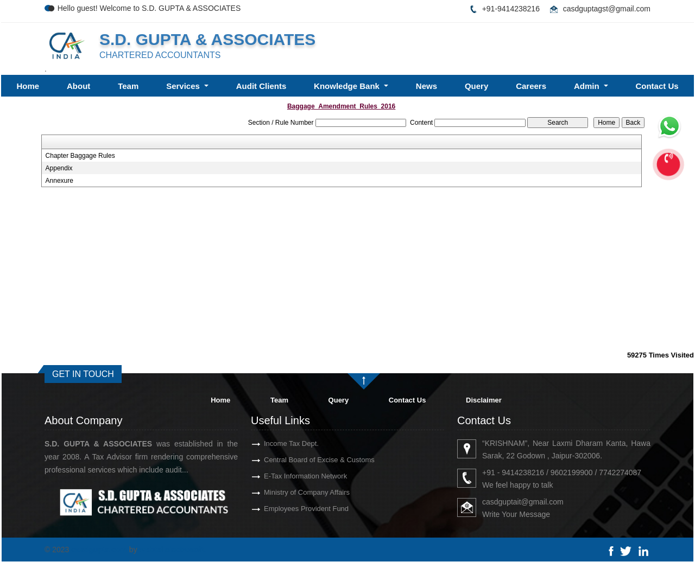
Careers (531, 86)
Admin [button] (588, 86)
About (78, 86)
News (426, 86)
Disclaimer (484, 400)
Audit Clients (261, 86)
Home (27, 86)
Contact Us (656, 86)
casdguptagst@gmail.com (606, 8)
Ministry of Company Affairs (287, 492)
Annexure (59, 180)
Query (476, 86)
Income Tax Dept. (271, 443)
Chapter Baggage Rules (80, 155)
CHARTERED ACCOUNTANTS (159, 55)
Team (128, 86)
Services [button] (184, 86)
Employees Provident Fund (286, 508)
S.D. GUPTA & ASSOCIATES (207, 39)
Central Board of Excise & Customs (299, 460)
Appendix (59, 168)
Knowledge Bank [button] (348, 86)
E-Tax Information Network (285, 476)
